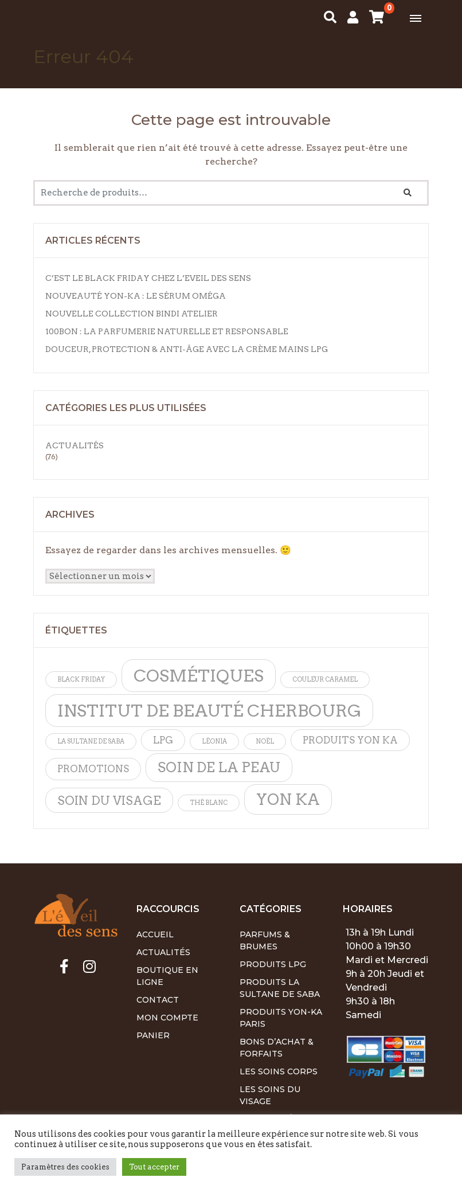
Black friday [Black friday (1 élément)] (81, 679)
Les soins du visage (270, 1095)
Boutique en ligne (167, 976)
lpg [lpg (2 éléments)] (163, 740)
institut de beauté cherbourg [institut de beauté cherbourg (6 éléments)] (209, 711)
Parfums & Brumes (265, 940)
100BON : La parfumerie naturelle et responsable (166, 331)
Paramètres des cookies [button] (65, 1167)
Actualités (74, 445)
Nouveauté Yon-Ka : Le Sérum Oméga (135, 295)
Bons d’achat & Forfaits (277, 1047)
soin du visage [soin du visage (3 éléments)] (109, 800)
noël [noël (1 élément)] (265, 741)
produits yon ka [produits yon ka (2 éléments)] (350, 740)
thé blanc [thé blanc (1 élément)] (209, 803)
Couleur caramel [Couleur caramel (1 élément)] (325, 679)
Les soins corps (279, 1071)
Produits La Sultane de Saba (280, 988)
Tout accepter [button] (154, 1167)
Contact (157, 1000)
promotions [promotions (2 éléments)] (93, 769)
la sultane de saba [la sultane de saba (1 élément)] (90, 741)
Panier (153, 1035)
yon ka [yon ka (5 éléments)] (288, 799)
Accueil (155, 934)
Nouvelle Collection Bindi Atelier (131, 313)
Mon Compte (167, 1017)
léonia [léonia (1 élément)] (214, 741)
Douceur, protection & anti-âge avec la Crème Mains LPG (186, 349)
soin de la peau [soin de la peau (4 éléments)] (219, 767)
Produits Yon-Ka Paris (281, 1018)
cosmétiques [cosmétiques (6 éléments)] (199, 676)
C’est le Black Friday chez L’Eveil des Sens (148, 278)
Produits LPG (273, 964)
